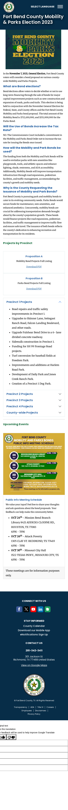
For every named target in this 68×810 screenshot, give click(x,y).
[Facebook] (19, 611)
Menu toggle (60, 6)
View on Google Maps (34, 665)
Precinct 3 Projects (19, 400)
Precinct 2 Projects (19, 394)
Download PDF (34, 266)
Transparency (20, 707)
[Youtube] (34, 611)
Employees (27, 711)
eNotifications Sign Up (34, 634)
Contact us (34, 643)
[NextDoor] (48, 611)
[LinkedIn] (41, 611)
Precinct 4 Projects (19, 406)
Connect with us (34, 601)
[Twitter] (26, 611)
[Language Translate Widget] (42, 6)
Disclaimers (40, 711)
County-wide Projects (22, 412)
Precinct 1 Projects (19, 302)
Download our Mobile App (34, 630)
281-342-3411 (34, 650)
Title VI (40, 707)
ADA (32, 707)
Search (26, 6)
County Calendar (34, 626)
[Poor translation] (11, 737)
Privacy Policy (34, 714)
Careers (50, 707)
